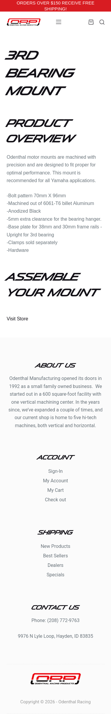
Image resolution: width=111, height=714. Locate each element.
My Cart (55, 490)
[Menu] (58, 22)
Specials (55, 575)
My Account (55, 481)
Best (48, 556)
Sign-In (55, 471)
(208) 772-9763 (63, 620)
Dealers (56, 565)
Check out (55, 499)
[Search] (101, 22)
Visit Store (17, 318)
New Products (55, 546)
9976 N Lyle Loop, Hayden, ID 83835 (55, 636)
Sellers (61, 556)
